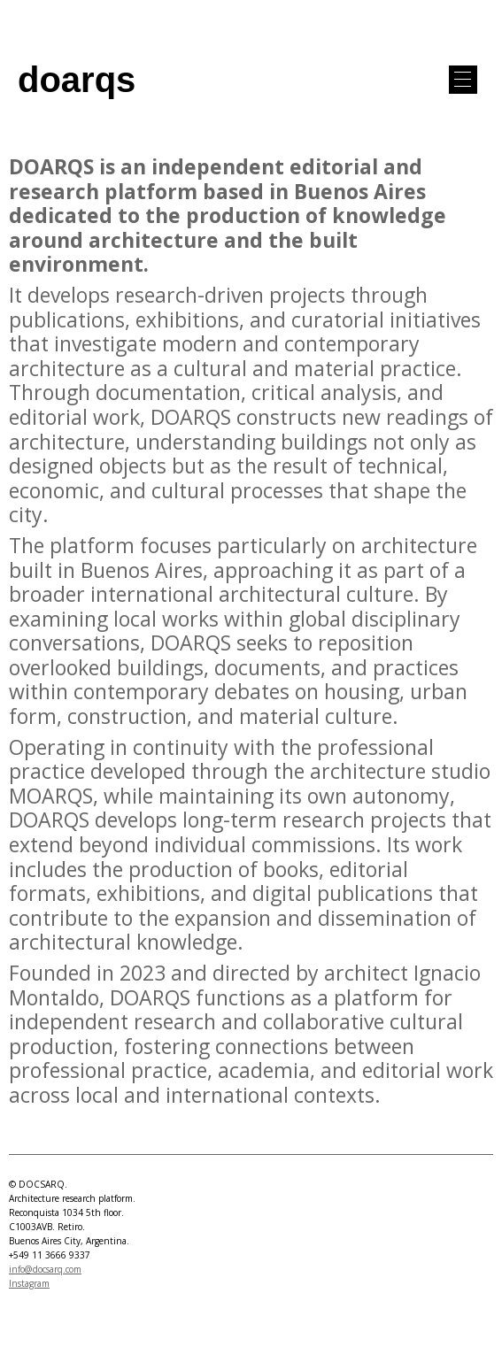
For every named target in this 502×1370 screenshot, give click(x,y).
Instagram (29, 1283)
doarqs (76, 79)
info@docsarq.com (45, 1269)
